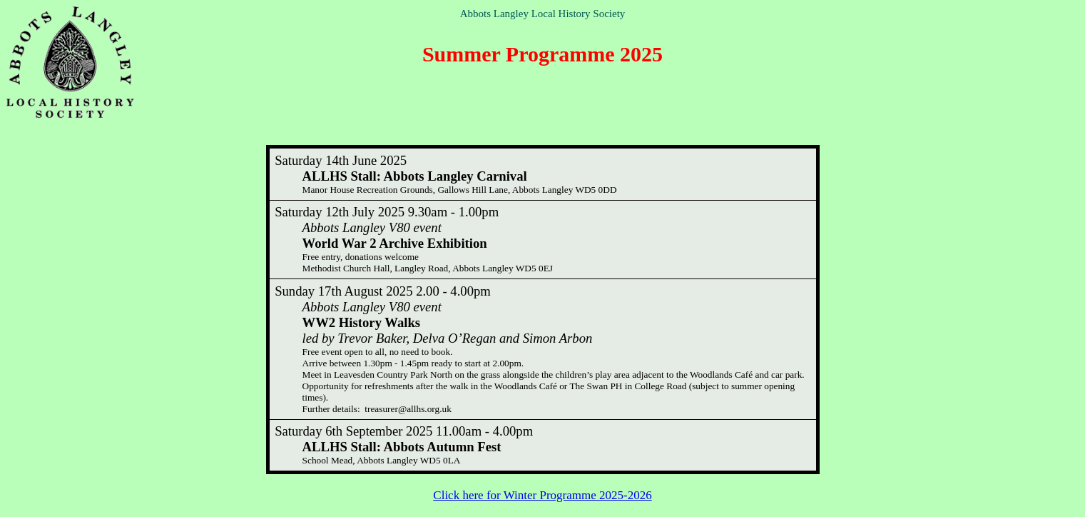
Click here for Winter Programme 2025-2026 (542, 495)
